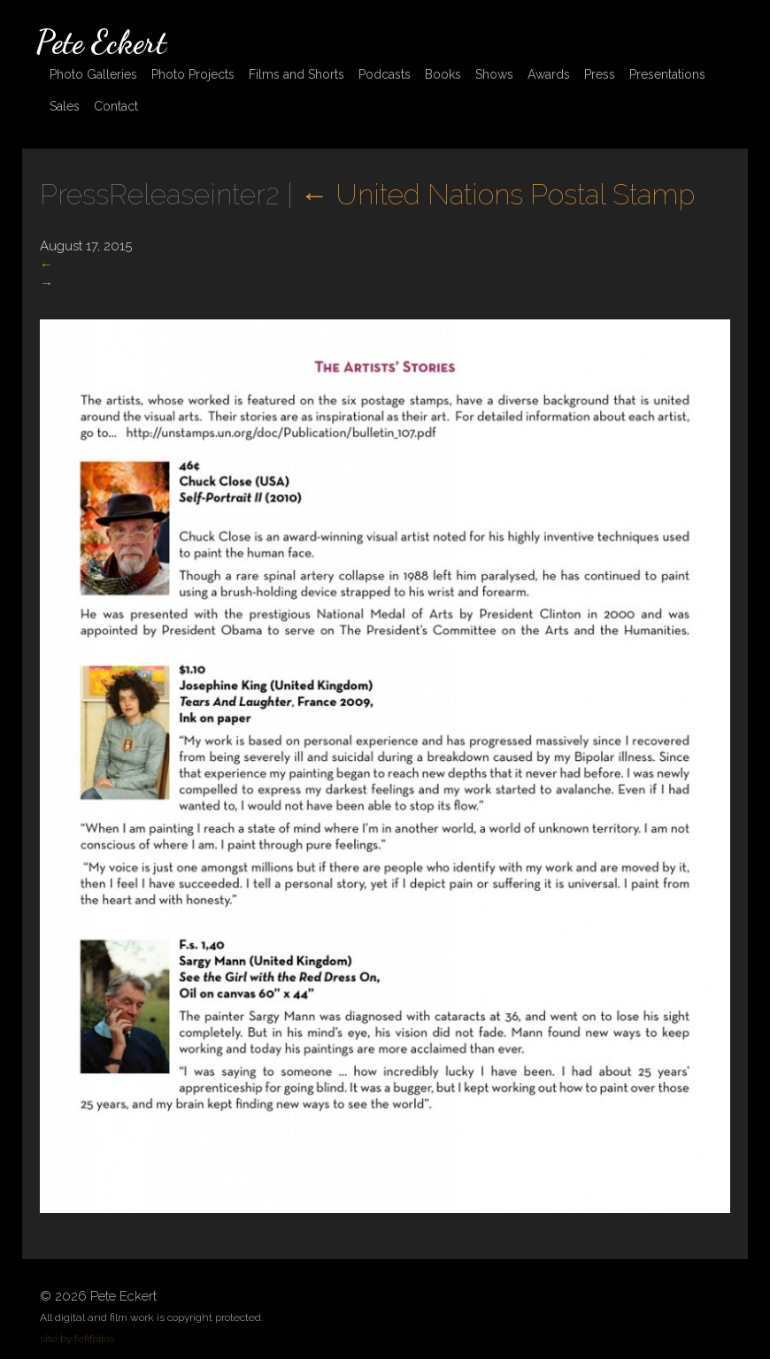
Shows (494, 74)
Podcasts (384, 74)
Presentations (667, 74)
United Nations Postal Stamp (497, 194)
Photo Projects (193, 74)
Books (443, 74)
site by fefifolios (77, 1338)
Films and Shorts (296, 74)
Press (599, 74)
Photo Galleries (93, 74)
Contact (116, 106)
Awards (548, 74)
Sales (65, 106)
